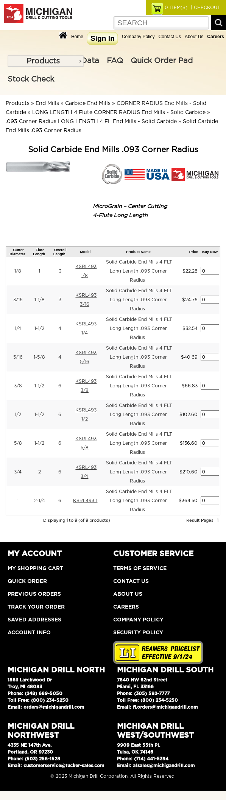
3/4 (18, 472)
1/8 (17, 271)
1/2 (18, 414)
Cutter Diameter (17, 252)
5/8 (18, 443)
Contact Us (170, 36)
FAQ (115, 61)
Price (193, 252)
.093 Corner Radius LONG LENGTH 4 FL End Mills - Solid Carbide (91, 121)
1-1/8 (39, 299)
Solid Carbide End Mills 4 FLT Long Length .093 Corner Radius (139, 271)
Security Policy (138, 632)
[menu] (45, 61)
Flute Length (39, 252)
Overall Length (60, 252)
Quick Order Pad (162, 61)
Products (43, 61)
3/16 (18, 299)
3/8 (18, 386)
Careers (126, 607)
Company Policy (138, 36)
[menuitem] (45, 61)
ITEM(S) (176, 7)
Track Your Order (36, 607)
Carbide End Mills (88, 103)
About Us (194, 36)
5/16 (18, 357)
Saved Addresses (34, 620)
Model (85, 252)
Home (77, 36)
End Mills (47, 103)
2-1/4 (39, 500)
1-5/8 (39, 357)
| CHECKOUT (204, 7)
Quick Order (27, 581)
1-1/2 (39, 328)
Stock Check (31, 79)
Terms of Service (140, 568)
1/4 (18, 328)
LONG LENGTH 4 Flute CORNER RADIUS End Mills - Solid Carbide (119, 112)
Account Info (29, 632)
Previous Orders (34, 594)
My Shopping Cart (35, 568)
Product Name (138, 252)
